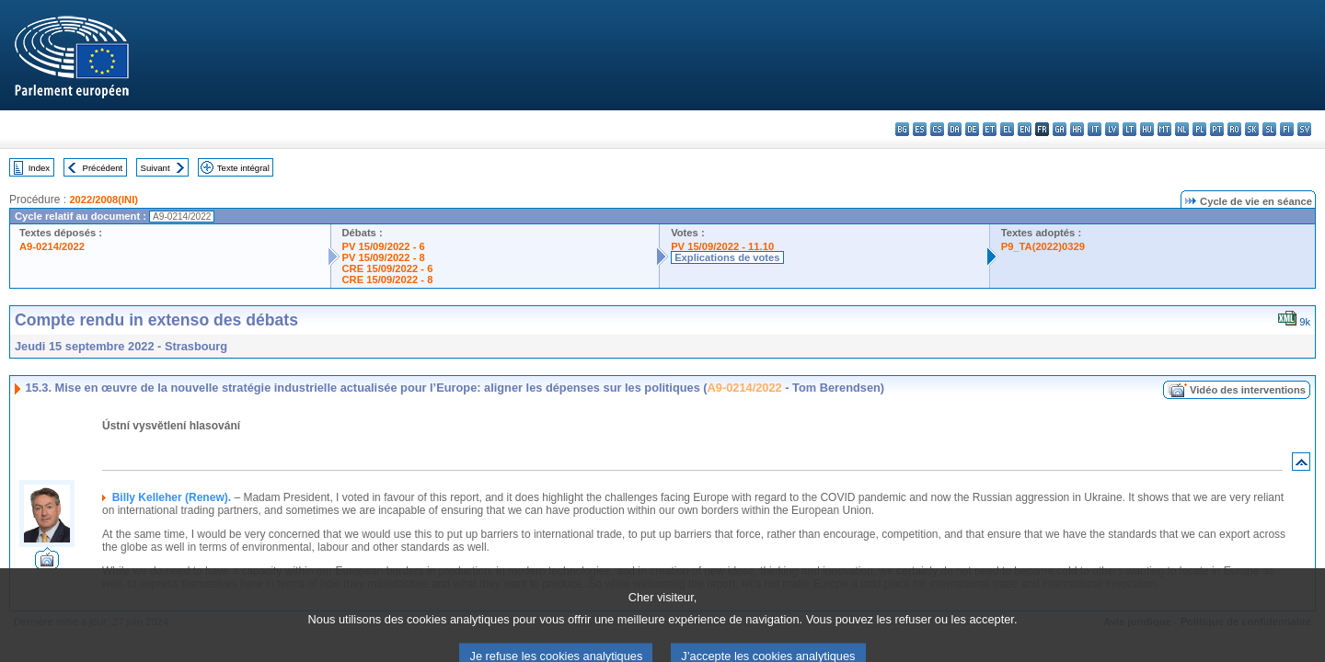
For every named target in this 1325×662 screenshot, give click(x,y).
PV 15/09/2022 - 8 (383, 257)
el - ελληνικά (1007, 129)
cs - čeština (937, 129)
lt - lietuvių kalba (1129, 129)
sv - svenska (1304, 129)
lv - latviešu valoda (1112, 129)
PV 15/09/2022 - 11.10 (722, 246)
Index (39, 168)
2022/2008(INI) (103, 199)
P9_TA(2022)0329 (1043, 246)
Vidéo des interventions (1248, 389)
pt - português (1217, 129)
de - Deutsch (972, 129)
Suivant (155, 168)
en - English (1024, 129)
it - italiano (1094, 129)
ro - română (1234, 129)
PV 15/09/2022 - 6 (383, 246)
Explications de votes (726, 257)
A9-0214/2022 (52, 246)
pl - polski (1199, 129)
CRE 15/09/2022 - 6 (387, 268)
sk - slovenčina (1252, 129)
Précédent (103, 168)
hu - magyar (1147, 129)
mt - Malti (1164, 129)
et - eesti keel (990, 129)
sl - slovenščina (1269, 129)
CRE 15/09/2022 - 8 (387, 279)
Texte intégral (243, 168)
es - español (920, 129)
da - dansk (955, 129)
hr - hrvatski (1077, 129)
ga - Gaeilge (1059, 129)
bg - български (902, 129)
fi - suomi (1287, 129)
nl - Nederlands (1182, 129)
